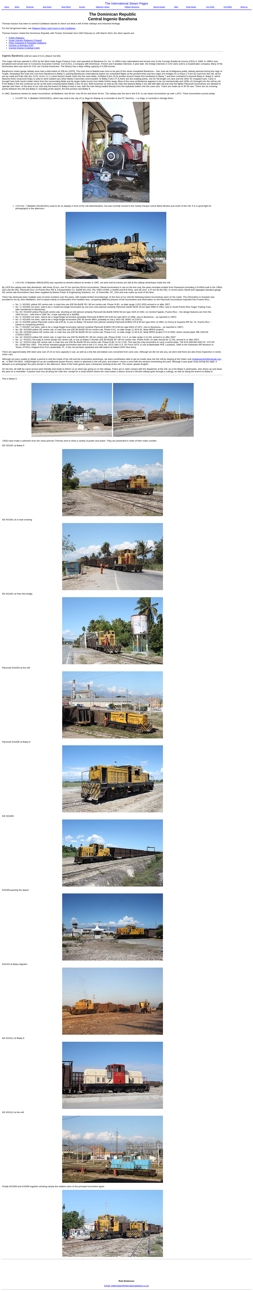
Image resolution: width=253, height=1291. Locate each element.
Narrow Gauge (159, 7)
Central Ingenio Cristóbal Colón (24, 48)
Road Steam (191, 7)
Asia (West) (66, 7)
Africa (17, 7)
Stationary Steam (103, 7)
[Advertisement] (237, 72)
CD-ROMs (228, 7)
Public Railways (16, 38)
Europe (82, 7)
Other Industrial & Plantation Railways (27, 43)
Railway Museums (132, 7)
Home (6, 7)
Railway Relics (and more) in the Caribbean (53, 28)
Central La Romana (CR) (21, 45)
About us (243, 7)
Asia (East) (47, 7)
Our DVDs (210, 7)
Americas (30, 7)
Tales (176, 7)
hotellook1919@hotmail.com (207, 359)
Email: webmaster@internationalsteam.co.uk (126, 1285)
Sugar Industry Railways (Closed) (25, 40)
